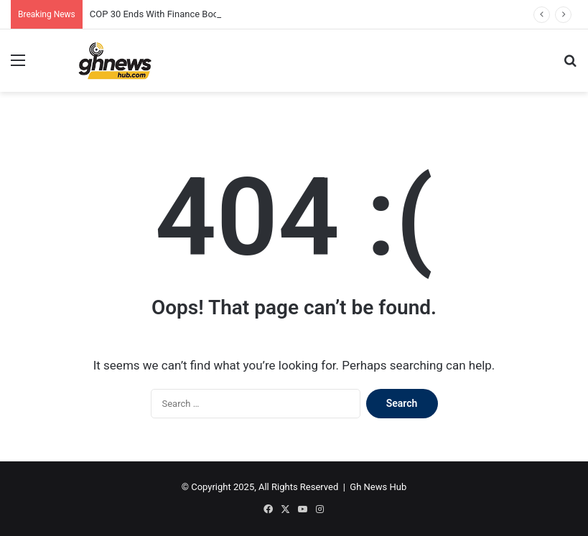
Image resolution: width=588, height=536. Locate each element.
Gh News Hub (378, 486)
